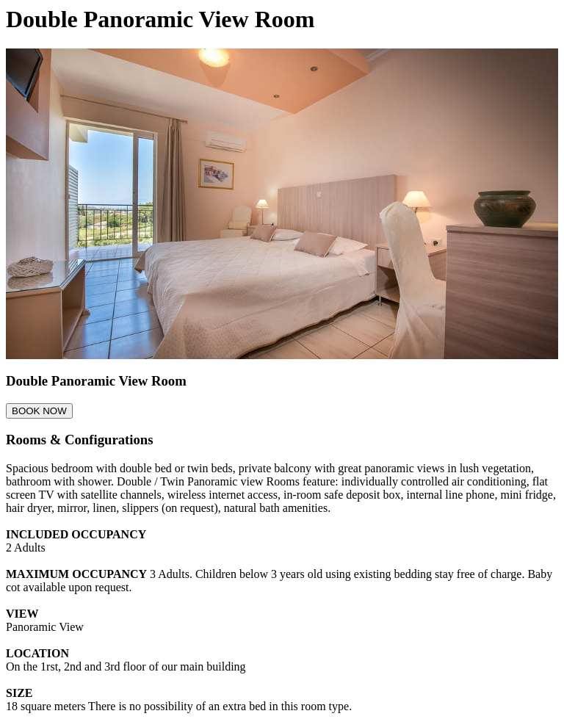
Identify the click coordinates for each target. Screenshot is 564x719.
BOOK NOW (39, 410)
